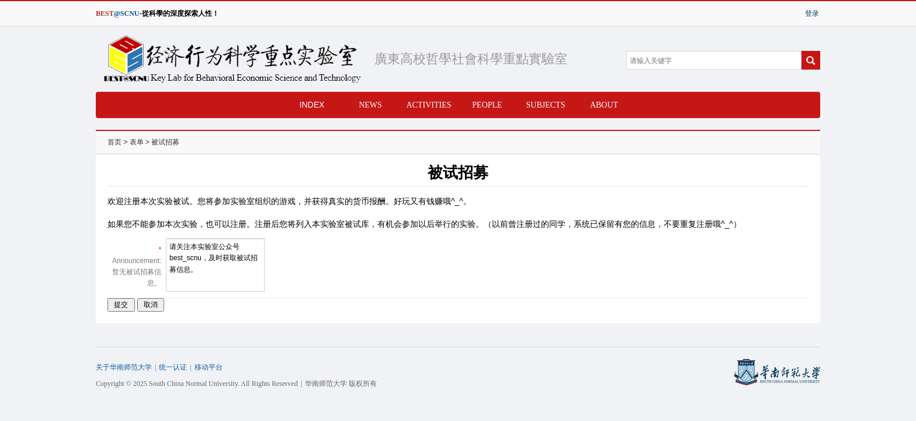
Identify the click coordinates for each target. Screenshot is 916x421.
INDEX (312, 104)
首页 (114, 142)
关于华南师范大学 (124, 367)
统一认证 (173, 367)
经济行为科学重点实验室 (229, 59)
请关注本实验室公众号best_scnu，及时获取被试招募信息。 (215, 265)
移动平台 (209, 367)
